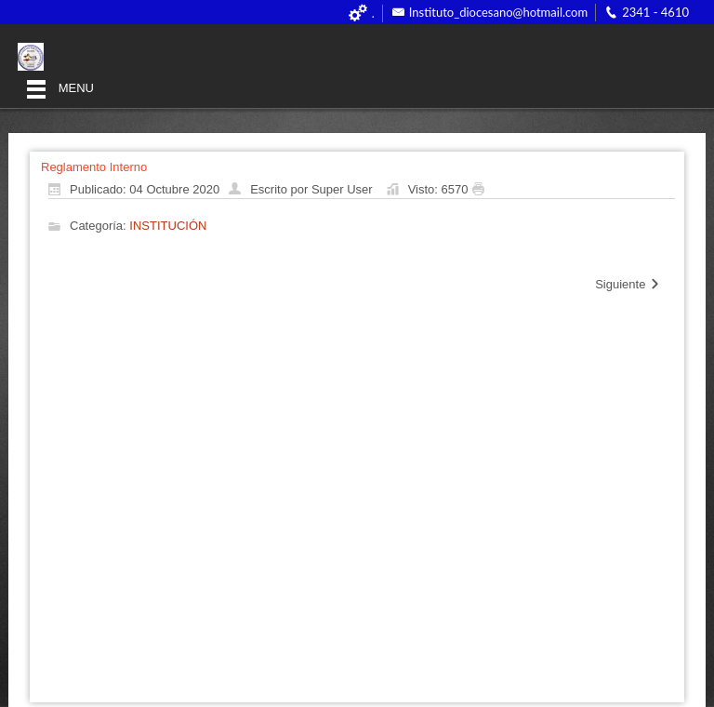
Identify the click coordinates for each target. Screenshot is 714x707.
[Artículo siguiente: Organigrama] (628, 285)
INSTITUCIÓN (167, 226)
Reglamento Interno (94, 167)
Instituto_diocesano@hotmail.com (498, 12)
